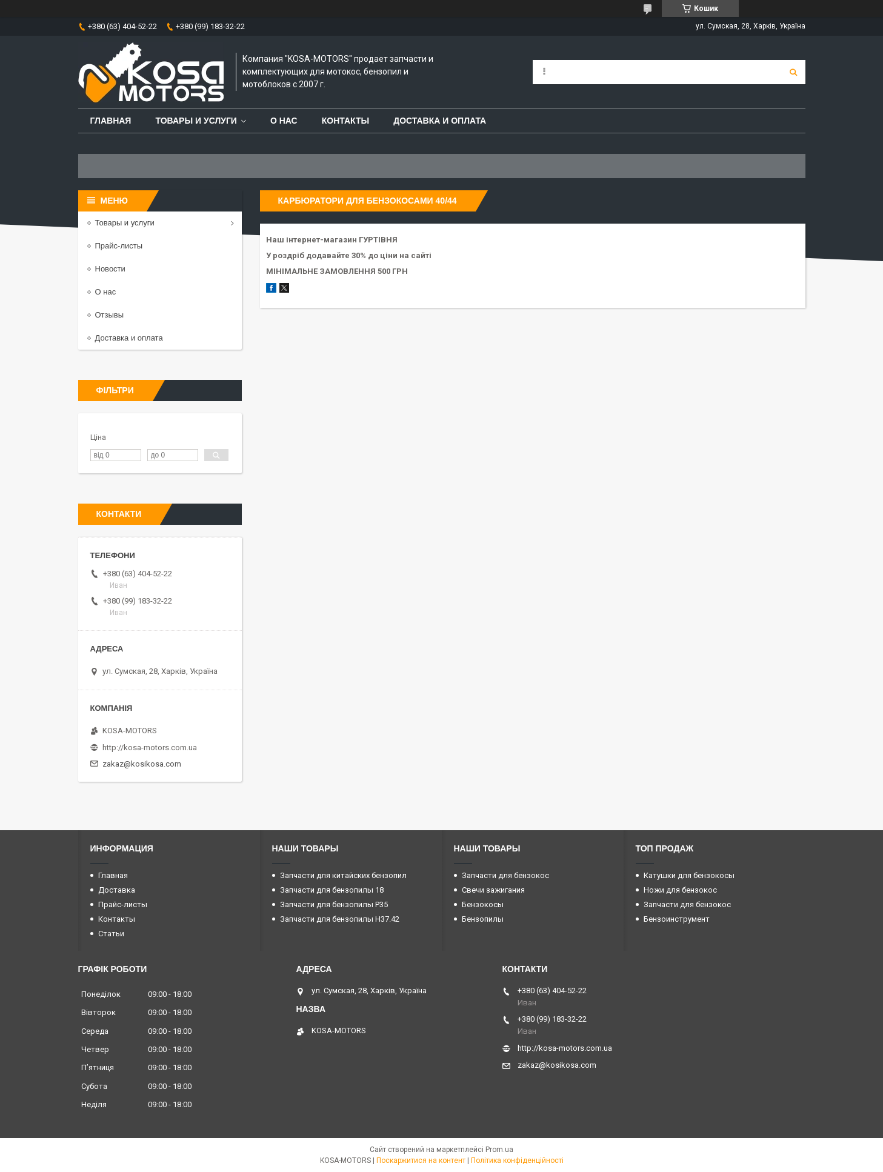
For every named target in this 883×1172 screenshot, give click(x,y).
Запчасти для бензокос (505, 875)
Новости (110, 268)
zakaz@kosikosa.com (141, 763)
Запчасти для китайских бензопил (343, 875)
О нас (284, 120)
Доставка (116, 889)
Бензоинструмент (677, 919)
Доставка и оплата (439, 120)
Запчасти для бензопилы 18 (332, 889)
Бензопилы (483, 919)
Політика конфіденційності (517, 1160)
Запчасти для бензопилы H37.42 (339, 919)
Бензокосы (483, 904)
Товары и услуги (196, 120)
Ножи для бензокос (680, 889)
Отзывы (109, 314)
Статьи (111, 933)
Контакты (345, 120)
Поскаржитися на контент (420, 1160)
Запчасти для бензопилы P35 (334, 904)
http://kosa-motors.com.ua (149, 747)
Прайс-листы (119, 245)
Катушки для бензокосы (689, 875)
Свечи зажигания (493, 889)
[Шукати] (793, 72)
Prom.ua (499, 1149)
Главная (111, 120)
